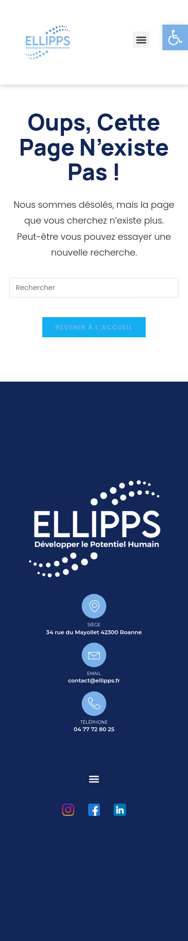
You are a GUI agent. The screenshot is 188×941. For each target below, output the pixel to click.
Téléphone (94, 722)
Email (94, 673)
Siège (94, 624)
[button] (141, 40)
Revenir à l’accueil (93, 327)
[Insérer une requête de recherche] (94, 287)
